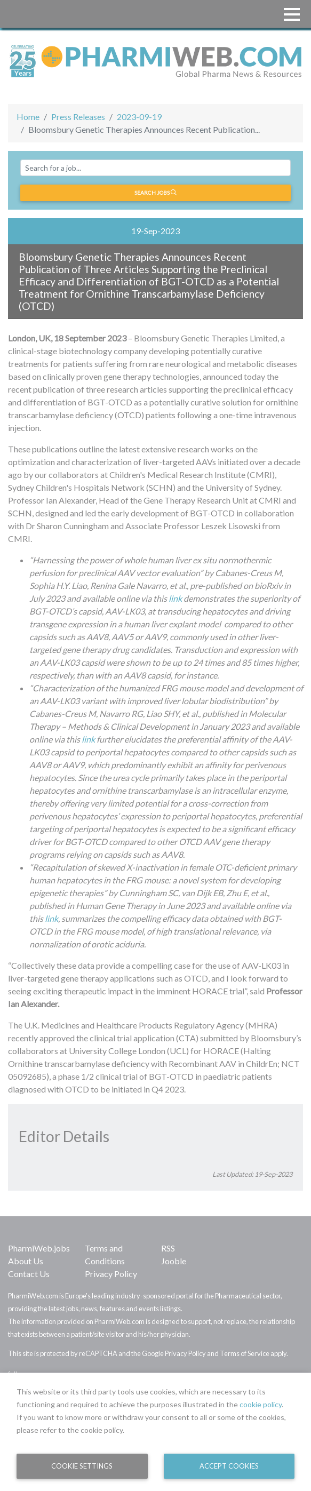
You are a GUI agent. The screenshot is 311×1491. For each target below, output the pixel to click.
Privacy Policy (111, 1274)
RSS (168, 1248)
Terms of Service (244, 1353)
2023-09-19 (139, 116)
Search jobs (155, 192)
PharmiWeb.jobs (39, 1248)
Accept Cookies (229, 1466)
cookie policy (261, 1404)
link (175, 598)
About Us (25, 1261)
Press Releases (78, 116)
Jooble (173, 1261)
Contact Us (29, 1274)
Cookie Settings (82, 1466)
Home (28, 116)
